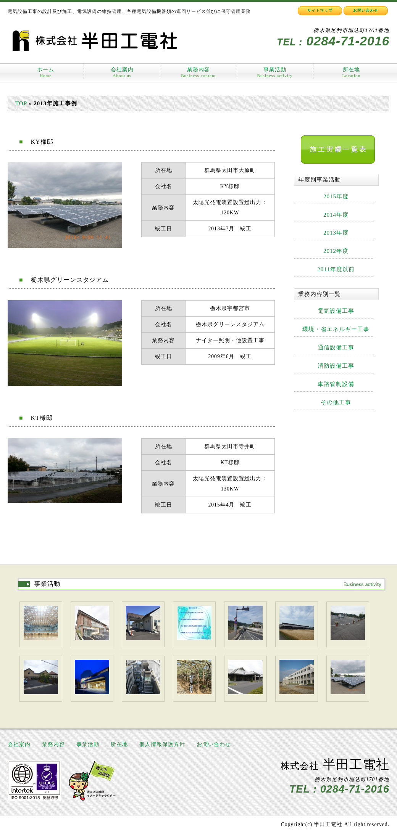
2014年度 (336, 215)
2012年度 (336, 251)
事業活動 (275, 72)
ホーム (45, 72)
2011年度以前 (335, 269)
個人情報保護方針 (162, 744)
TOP (21, 103)
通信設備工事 (336, 347)
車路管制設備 (336, 384)
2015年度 (336, 196)
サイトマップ (319, 10)
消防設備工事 (336, 366)
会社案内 (122, 72)
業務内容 (198, 72)
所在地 (351, 69)
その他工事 (336, 402)
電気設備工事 (336, 311)
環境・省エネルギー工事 (336, 329)
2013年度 (336, 233)
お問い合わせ (365, 10)
